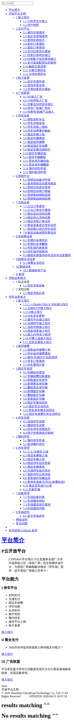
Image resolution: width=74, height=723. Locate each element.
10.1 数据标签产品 (34, 270)
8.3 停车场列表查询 (35, 247)
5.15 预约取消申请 (34, 172)
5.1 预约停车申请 (34, 440)
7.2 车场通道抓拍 (34, 500)
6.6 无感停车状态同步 (36, 470)
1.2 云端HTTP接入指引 (37, 308)
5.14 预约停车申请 (34, 168)
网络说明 (21, 519)
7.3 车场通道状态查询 (36, 504)
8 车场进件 (23, 512)
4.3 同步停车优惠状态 (36, 429)
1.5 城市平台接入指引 (36, 319)
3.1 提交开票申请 (34, 81)
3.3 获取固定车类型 (35, 379)
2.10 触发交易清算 (34, 66)
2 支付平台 (23, 28)
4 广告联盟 (23, 92)
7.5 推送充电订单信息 (36, 221)
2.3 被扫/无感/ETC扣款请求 (40, 357)
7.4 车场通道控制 (34, 508)
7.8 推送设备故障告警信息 (39, 232)
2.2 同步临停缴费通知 (36, 353)
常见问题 (21, 523)
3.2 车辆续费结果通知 (36, 376)
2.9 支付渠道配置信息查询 (39, 62)
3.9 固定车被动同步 (35, 402)
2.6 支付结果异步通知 (36, 51)
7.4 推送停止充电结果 (36, 217)
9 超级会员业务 (25, 259)
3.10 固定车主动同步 (36, 406)
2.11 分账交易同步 (34, 70)
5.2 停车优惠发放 (34, 123)
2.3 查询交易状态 (34, 40)
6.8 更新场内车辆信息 (36, 478)
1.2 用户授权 (31, 24)
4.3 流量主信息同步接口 (38, 104)
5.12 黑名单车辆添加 (36, 160)
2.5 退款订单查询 (34, 47)
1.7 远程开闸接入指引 (36, 327)
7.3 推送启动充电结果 (36, 213)
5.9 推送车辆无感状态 (36, 149)
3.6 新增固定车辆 (34, 391)
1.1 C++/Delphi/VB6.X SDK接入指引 (45, 304)
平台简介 (14, 9)
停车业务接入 (17, 296)
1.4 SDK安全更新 (34, 315)
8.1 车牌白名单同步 (35, 240)
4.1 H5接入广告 (32, 96)
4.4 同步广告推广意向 (36, 108)
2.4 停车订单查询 (34, 361)
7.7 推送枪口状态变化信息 (39, 228)
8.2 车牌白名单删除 (35, 243)
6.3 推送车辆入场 (34, 459)
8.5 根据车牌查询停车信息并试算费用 (47, 255)
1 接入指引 (23, 17)
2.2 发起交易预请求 (35, 36)
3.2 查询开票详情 (34, 85)
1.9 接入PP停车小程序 (37, 334)
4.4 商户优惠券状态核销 (38, 432)
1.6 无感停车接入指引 (36, 323)
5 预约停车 (23, 436)
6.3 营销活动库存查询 (36, 187)
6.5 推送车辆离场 (34, 466)
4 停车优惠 (23, 417)
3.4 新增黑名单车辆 (35, 383)
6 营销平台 (23, 176)
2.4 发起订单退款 (34, 43)
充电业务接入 (17, 277)
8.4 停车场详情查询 (35, 251)
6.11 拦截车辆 (31, 489)
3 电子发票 (23, 77)
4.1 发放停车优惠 (34, 421)
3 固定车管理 (24, 368)
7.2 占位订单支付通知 (36, 210)
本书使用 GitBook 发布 (23, 530)
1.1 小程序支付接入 (35, 21)
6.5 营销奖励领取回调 (36, 194)
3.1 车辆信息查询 (34, 372)
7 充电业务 (23, 202)
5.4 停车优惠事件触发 (36, 130)
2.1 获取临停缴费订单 (36, 349)
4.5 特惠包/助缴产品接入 (38, 111)
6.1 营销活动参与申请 (36, 179)
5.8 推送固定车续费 (35, 145)
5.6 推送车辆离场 (34, 138)
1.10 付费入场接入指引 (37, 338)
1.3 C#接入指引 (32, 311)
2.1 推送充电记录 (34, 293)
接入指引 (7, 632)
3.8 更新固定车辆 (34, 398)
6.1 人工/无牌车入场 (35, 451)
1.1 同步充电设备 (34, 285)
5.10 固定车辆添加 (34, 153)
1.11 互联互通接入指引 (37, 342)
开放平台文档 (17, 13)
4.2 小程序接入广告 (35, 100)
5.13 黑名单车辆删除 (36, 164)
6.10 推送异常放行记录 (37, 485)
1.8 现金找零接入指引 (36, 330)
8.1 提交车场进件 (34, 515)
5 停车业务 (23, 115)
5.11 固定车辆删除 (34, 157)
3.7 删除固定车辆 (34, 395)
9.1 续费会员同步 (34, 262)
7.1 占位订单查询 (34, 206)
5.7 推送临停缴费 (34, 142)
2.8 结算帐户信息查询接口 (39, 58)
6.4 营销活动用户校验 (36, 191)
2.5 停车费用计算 (34, 364)
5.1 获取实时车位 (34, 119)
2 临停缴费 (23, 345)
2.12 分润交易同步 (34, 74)
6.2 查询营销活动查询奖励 (39, 183)
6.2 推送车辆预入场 (35, 455)
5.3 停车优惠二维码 (35, 126)
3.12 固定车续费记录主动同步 (41, 413)
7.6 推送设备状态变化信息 (39, 225)
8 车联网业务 (24, 236)
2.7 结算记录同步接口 (36, 55)
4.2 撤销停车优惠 (34, 425)
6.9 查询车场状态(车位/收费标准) (44, 481)
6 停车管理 (23, 447)
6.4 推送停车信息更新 (36, 463)
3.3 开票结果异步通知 (36, 89)
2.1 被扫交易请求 (34, 32)
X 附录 (20, 274)
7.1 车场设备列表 (34, 497)
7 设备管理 (23, 493)
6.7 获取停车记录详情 (36, 474)
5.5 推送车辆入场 (34, 134)
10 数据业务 (23, 266)
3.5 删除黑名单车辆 (35, 387)
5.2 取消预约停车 (34, 444)
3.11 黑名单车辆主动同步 (39, 410)
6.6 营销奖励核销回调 (36, 198)
